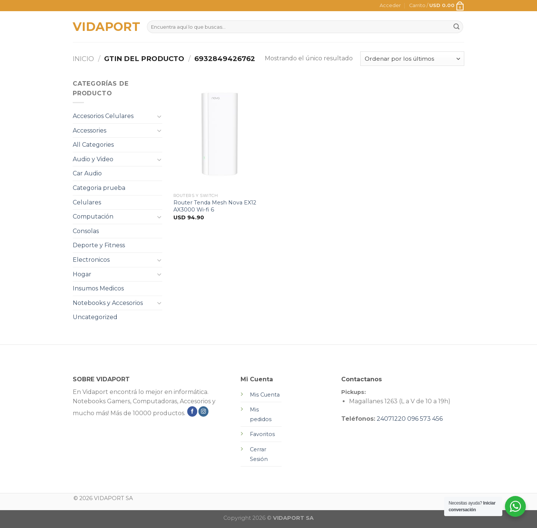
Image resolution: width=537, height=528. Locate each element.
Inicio (83, 58)
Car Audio (87, 173)
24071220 (391, 418)
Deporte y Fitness (99, 245)
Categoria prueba (99, 187)
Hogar (82, 274)
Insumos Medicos (98, 288)
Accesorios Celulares (103, 116)
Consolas (86, 231)
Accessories (89, 130)
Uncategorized (95, 317)
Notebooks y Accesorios (108, 302)
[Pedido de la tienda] (412, 58)
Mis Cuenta (265, 394)
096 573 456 (425, 418)
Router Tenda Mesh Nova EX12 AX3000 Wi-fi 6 (214, 206)
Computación (93, 216)
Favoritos (262, 434)
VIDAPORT (104, 27)
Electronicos (91, 259)
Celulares (87, 202)
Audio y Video (93, 159)
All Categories (93, 144)
